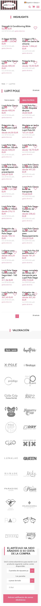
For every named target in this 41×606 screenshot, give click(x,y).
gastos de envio (20, 31)
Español (28, 3)
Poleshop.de (14, 1)
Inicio (3, 84)
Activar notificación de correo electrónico (20, 598)
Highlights (20, 17)
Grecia (36, 3)
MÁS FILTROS (28, 100)
